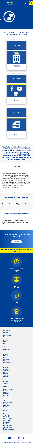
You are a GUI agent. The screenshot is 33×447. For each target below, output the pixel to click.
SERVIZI (5, 381)
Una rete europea (5, 333)
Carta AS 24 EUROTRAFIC (6, 348)
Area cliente (6, 369)
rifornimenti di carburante (20, 152)
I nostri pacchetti (7, 351)
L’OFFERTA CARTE (6, 341)
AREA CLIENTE (7, 418)
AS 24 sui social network (7, 406)
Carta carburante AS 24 (7, 345)
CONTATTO (6, 420)
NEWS (5, 410)
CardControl (6, 376)
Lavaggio (5, 390)
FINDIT (5, 378)
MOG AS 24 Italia (6, 422)
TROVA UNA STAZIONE (6, 416)
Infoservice (6, 373)
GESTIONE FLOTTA (6, 366)
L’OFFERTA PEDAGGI (6, 355)
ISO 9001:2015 (7, 425)
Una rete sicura (7, 335)
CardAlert (5, 375)
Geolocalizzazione (8, 389)
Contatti (16, 241)
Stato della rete (7, 336)
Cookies (16, 443)
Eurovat (5, 385)
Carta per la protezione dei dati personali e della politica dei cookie (16, 442)
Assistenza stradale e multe (7, 387)
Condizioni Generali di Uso (16, 440)
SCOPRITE (16, 67)
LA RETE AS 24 (7, 330)
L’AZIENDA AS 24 (7, 399)
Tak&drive (5, 383)
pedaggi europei (23, 154)
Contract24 (6, 393)
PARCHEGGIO (6, 395)
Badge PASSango (6, 358)
